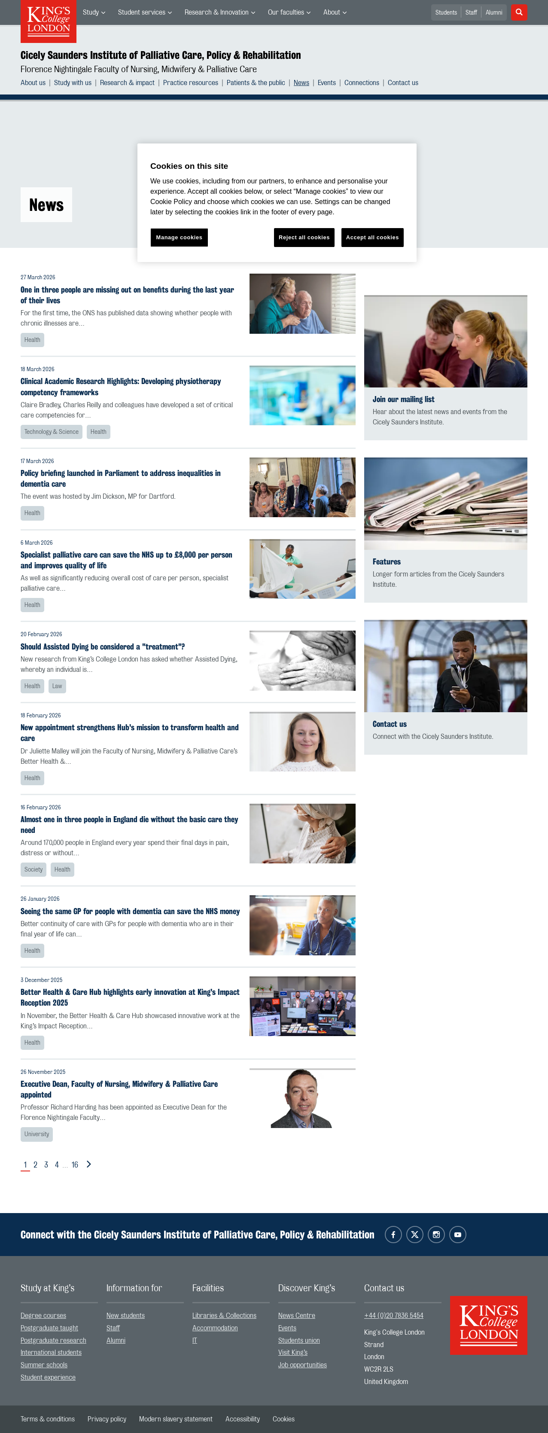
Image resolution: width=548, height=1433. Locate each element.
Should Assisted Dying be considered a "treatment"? (103, 646)
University (36, 1134)
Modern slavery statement (176, 1419)
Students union (299, 1340)
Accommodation (215, 1328)
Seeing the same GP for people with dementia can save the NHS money (130, 911)
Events (327, 82)
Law (57, 686)
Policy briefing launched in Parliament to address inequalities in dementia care (121, 478)
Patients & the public (256, 82)
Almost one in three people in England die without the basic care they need (129, 824)
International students (51, 1352)
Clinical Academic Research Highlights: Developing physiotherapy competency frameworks (121, 386)
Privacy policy (107, 1419)
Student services (141, 12)
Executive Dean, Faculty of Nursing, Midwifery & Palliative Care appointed (119, 1089)
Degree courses (43, 1315)
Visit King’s (292, 1352)
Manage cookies (179, 237)
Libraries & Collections (224, 1315)
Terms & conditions (48, 1419)
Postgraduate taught (49, 1328)
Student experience (48, 1377)
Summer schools (44, 1365)
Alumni (494, 13)
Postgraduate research (53, 1340)
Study (91, 12)
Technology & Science (51, 432)
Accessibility (242, 1419)
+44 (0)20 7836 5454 (393, 1315)
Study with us (72, 82)
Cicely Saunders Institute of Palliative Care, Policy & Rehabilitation (161, 55)
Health (32, 340)
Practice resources (190, 82)
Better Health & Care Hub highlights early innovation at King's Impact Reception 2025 (130, 997)
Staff (471, 13)
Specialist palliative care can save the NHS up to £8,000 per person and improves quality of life (126, 560)
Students (446, 13)
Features (387, 561)
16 (75, 1165)
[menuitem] (94, 12)
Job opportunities (302, 1365)
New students (126, 1315)
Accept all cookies (372, 237)
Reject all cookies (304, 237)
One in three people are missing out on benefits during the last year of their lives (127, 295)
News (301, 82)
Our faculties (286, 12)
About (331, 12)
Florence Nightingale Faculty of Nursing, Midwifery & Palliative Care (139, 69)
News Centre (296, 1315)
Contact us (403, 82)
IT (194, 1340)
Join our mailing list (404, 399)
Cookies (284, 1419)
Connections (361, 82)
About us (33, 82)
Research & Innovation (217, 12)
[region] (277, 202)
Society (33, 870)
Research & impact (127, 82)
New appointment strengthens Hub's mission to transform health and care (130, 733)
